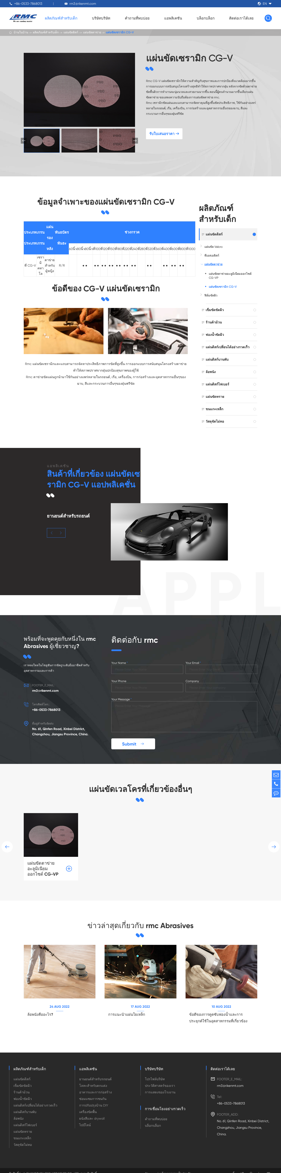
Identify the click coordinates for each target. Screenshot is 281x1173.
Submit (133, 736)
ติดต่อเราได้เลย (241, 18)
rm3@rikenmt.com (83, 3)
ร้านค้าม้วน (214, 322)
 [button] (51, 533)
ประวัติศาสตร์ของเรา (160, 1080)
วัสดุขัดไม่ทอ (215, 421)
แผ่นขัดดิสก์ (70, 32)
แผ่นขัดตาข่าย (92, 32)
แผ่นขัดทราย (215, 397)
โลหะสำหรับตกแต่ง (93, 1080)
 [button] (135, 141)
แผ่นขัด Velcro (213, 247)
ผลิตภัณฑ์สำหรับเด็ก (61, 18)
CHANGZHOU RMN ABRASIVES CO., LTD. (52, 1167)
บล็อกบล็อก (206, 18)
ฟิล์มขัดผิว (210, 295)
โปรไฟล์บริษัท (155, 1073)
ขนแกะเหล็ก (214, 409)
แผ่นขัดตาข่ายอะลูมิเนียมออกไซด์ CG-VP (230, 276)
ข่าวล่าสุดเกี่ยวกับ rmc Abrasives (140, 918)
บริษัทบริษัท (101, 18)
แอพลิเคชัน (173, 18)
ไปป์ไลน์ (85, 1119)
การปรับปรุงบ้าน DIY (93, 1099)
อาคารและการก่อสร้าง (95, 1086)
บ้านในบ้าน (21, 32)
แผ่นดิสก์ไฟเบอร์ (217, 384)
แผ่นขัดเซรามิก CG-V (120, 32)
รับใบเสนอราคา (164, 135)
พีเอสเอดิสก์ (211, 255)
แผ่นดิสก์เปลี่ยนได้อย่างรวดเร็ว (227, 347)
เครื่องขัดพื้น (88, 1106)
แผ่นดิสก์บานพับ (217, 359)
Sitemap (150, 1167)
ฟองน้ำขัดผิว (215, 335)
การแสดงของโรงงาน (160, 1086)
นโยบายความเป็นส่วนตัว (175, 1167)
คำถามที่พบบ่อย (137, 18)
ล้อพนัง (211, 372)
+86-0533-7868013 (28, 3)
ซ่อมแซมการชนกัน (92, 1093)
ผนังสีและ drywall (92, 1112)
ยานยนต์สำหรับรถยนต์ (95, 1073)
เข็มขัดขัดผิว (215, 310)
